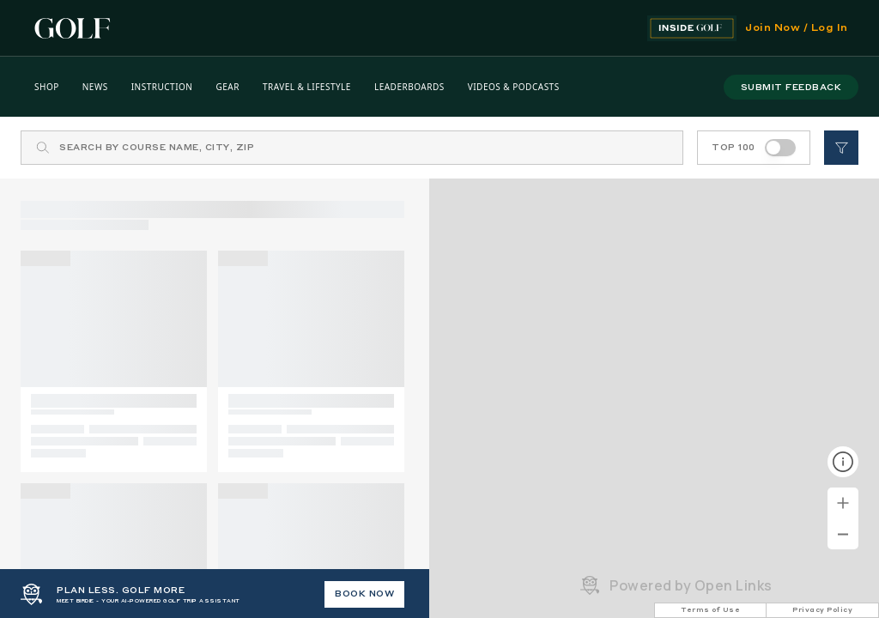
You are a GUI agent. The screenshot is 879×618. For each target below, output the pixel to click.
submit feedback (791, 87)
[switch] (780, 147)
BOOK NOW (364, 594)
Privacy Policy (822, 610)
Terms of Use (710, 610)
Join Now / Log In (796, 28)
